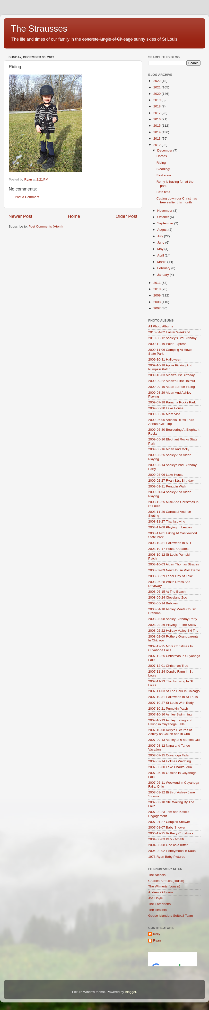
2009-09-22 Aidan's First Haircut (171, 381)
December (165, 150)
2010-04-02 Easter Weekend (169, 332)
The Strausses (39, 29)
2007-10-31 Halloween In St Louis (173, 697)
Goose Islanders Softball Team (170, 915)
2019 (157, 100)
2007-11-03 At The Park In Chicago (174, 691)
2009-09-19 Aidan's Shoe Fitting (171, 387)
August (162, 229)
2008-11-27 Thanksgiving (166, 521)
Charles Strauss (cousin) (166, 881)
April (161, 255)
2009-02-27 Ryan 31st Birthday (171, 480)
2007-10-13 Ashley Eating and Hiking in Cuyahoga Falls (170, 722)
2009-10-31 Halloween (164, 359)
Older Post (126, 216)
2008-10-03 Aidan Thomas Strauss (173, 564)
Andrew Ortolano (160, 892)
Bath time (163, 192)
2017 (157, 113)
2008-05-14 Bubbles (163, 603)
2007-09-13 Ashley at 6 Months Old (174, 740)
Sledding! (163, 169)
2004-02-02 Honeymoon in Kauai (172, 851)
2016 (157, 119)
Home (74, 216)
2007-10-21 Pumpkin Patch (168, 708)
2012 (157, 145)
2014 (157, 132)
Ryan (157, 940)
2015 (157, 125)
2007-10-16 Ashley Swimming (170, 714)
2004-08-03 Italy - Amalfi (166, 839)
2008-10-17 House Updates (168, 549)
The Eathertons (159, 904)
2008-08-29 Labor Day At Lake (170, 576)
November (165, 210)
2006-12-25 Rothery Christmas (170, 833)
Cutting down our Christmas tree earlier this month (177, 200)
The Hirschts (157, 910)
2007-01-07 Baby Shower (166, 827)
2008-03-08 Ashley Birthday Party (172, 619)
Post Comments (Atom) (46, 226)
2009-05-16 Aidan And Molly (168, 449)
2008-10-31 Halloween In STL (170, 543)
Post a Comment (27, 197)
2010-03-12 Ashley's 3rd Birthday (172, 338)
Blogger (130, 992)
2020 (157, 93)
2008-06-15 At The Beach (167, 591)
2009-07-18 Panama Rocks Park (172, 402)
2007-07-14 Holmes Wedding (169, 761)
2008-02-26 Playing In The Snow (172, 625)
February (164, 268)
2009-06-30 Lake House (165, 408)
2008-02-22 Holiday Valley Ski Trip (173, 630)
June (161, 242)
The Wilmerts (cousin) (164, 886)
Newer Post (20, 216)
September (165, 223)
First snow (164, 175)
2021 (157, 87)
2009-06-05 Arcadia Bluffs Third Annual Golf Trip (171, 422)
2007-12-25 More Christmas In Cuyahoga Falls (170, 648)
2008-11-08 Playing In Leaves (170, 527)
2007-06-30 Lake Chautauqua (170, 767)
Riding (161, 162)
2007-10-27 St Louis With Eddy (171, 703)
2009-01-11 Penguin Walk (167, 486)
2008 (157, 302)
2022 (157, 81)
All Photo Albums (160, 326)
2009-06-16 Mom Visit (164, 414)
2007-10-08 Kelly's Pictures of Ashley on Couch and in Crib (170, 732)
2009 (157, 295)
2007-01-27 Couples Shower (169, 822)
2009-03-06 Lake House (165, 474)
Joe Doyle (155, 898)
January (163, 274)
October (163, 217)
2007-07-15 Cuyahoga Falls (168, 755)
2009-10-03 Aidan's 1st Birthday (171, 375)
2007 (157, 308)
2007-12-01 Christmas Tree (168, 665)
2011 (157, 283)
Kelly (156, 934)
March (162, 262)
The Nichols (156, 875)
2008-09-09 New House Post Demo (174, 570)
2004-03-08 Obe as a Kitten (168, 845)
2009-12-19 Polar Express (167, 344)
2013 (157, 138)
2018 (157, 106)
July (160, 236)
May (160, 249)
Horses (162, 156)
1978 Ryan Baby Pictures (166, 856)
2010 (157, 289)
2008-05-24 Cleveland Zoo (167, 597)
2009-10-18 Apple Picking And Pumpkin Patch (170, 367)
